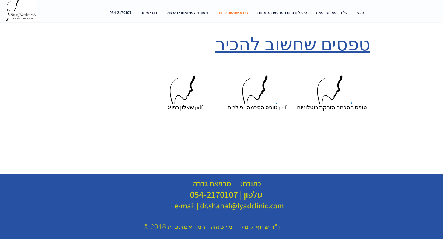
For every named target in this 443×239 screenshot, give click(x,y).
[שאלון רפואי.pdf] (184, 91)
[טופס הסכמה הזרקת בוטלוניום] (332, 91)
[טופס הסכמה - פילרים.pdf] (257, 91)
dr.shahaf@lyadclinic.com (242, 205)
